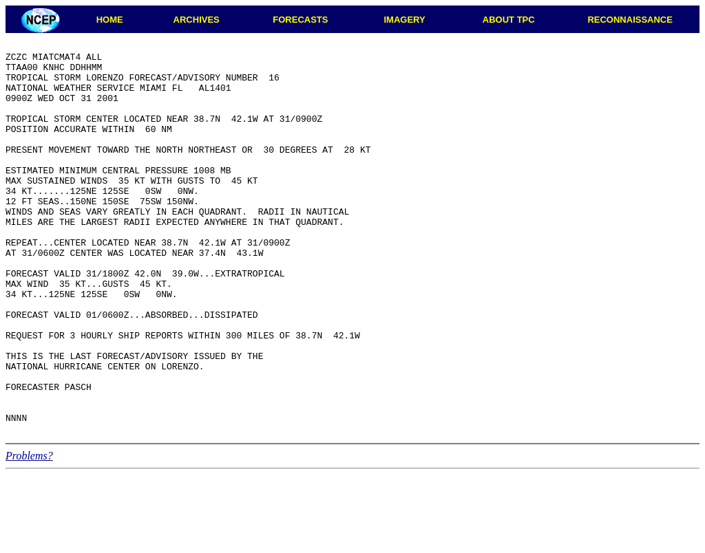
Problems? (29, 534)
